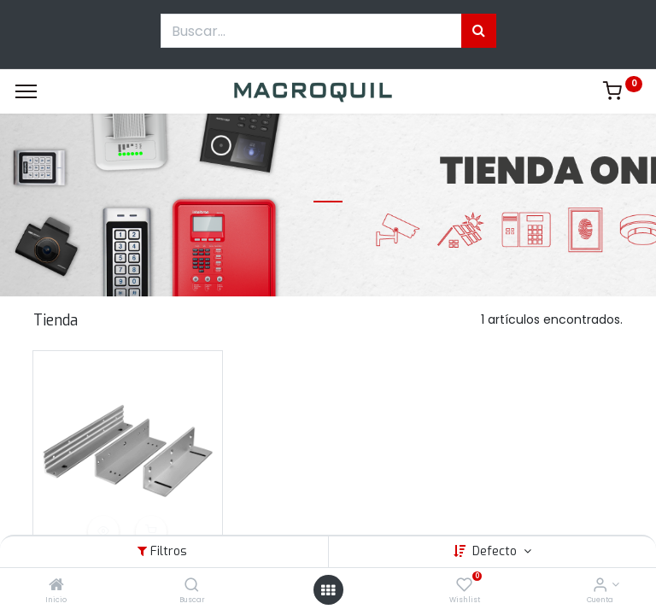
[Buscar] (192, 585)
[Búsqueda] (478, 31)
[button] (103, 531)
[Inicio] (56, 585)
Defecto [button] (496, 551)
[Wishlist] (464, 585)
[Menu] (26, 91)
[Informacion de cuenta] (600, 585)
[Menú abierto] (328, 590)
